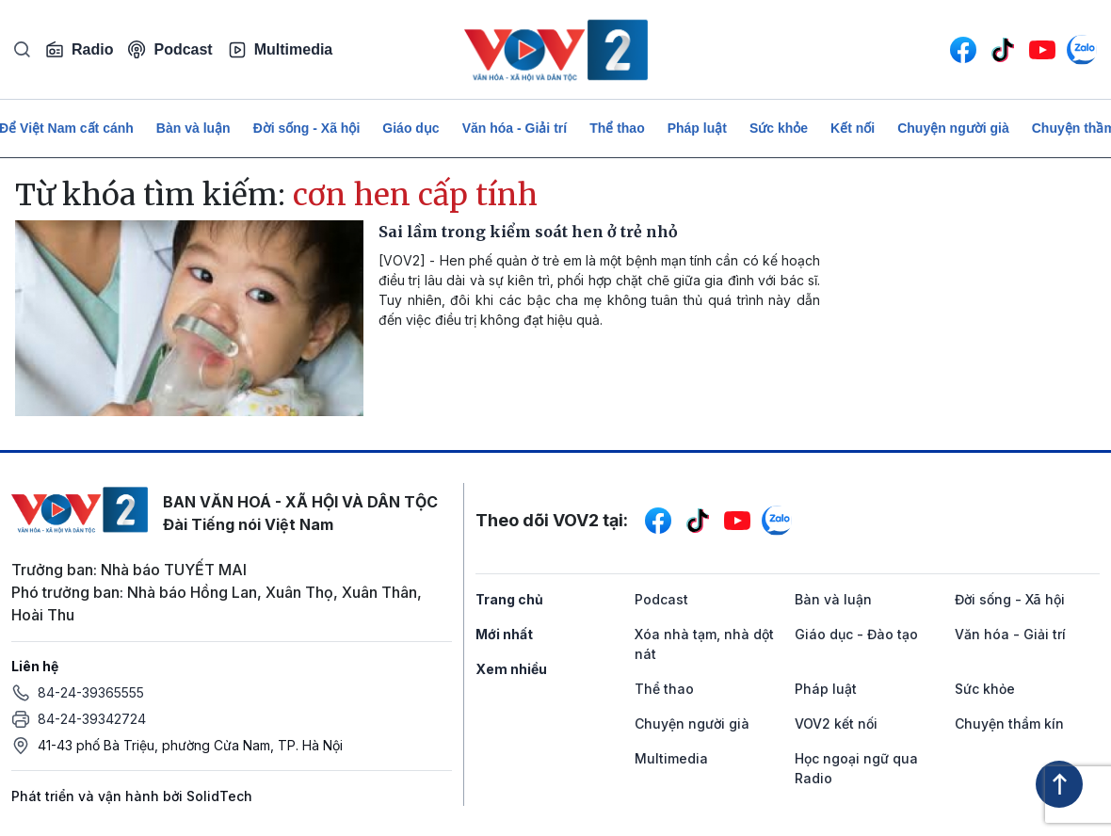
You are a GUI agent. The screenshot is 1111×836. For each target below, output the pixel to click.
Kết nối (852, 128)
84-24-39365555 (91, 692)
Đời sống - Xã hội (307, 128)
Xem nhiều (511, 669)
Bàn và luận (193, 128)
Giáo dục (410, 128)
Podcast (170, 49)
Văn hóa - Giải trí (514, 128)
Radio (79, 49)
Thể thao (617, 128)
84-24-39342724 (92, 719)
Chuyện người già (953, 128)
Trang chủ (509, 599)
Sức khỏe (778, 128)
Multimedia (280, 49)
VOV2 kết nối (836, 723)
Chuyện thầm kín (1009, 723)
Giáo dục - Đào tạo (856, 634)
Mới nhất (504, 634)
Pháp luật (697, 128)
